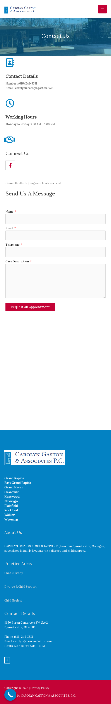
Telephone (12, 244)
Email (9, 228)
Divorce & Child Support (20, 586)
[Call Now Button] (10, 695)
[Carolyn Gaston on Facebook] (7, 660)
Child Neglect (13, 600)
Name (9, 211)
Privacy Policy (39, 687)
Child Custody (13, 573)
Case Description (17, 261)
